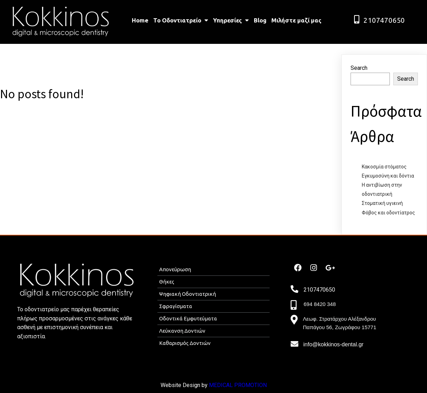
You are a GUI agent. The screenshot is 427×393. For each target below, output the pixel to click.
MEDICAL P (223, 385)
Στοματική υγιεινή (382, 203)
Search (359, 68)
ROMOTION (252, 385)
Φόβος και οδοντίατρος (388, 212)
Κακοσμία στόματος (384, 166)
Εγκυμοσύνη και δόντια (388, 176)
